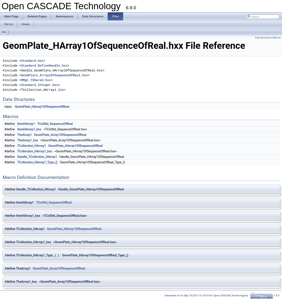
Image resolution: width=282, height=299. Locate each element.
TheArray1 (24, 135)
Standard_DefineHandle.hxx (44, 66)
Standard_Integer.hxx (39, 85)
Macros (277, 37)
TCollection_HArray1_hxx (34, 151)
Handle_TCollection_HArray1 (37, 157)
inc (4, 32)
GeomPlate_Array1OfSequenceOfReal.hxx (54, 75)
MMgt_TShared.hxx (36, 80)
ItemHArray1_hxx (29, 129)
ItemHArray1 (26, 124)
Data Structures (263, 37)
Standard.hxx (32, 61)
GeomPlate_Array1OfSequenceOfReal (60, 135)
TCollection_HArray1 (31, 146)
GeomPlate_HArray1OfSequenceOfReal (42, 106)
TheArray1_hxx (27, 140)
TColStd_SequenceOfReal (55, 124)
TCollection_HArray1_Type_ (36, 162)
